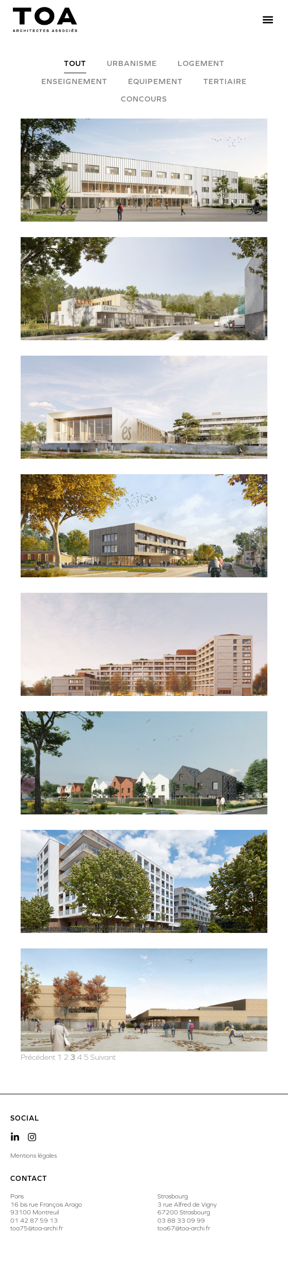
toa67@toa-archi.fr (183, 1228)
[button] (268, 19)
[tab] (75, 66)
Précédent (38, 1057)
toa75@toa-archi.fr (36, 1228)
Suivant (103, 1057)
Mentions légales (33, 1155)
